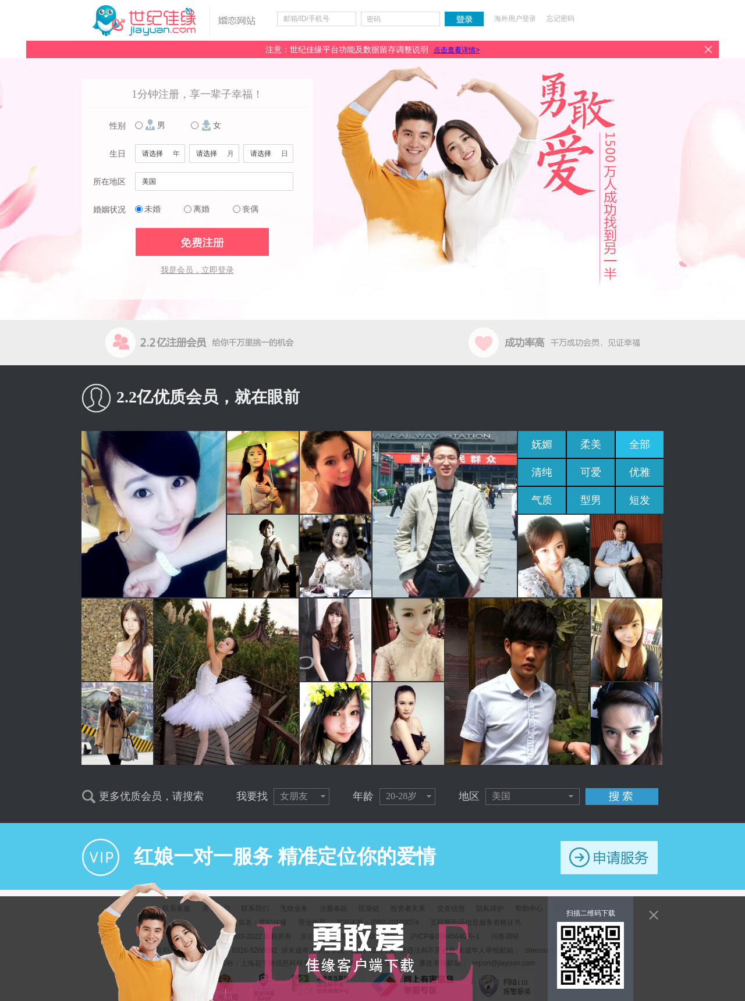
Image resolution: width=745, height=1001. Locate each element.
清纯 (541, 472)
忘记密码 (560, 19)
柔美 (590, 444)
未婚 (152, 209)
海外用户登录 (515, 19)
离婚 (201, 209)
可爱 (590, 472)
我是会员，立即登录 (197, 270)
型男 (590, 500)
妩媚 (541, 444)
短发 (639, 500)
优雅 (639, 472)
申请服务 (609, 857)
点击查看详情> (457, 50)
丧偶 (250, 209)
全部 (639, 444)
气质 (541, 500)
